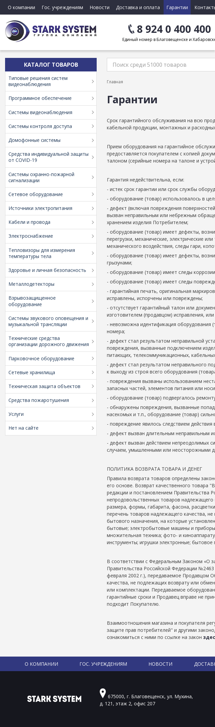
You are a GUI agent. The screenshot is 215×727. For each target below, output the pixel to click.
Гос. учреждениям (62, 7)
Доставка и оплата (138, 7)
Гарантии (177, 7)
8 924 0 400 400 (174, 29)
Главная (115, 82)
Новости (100, 7)
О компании (21, 7)
